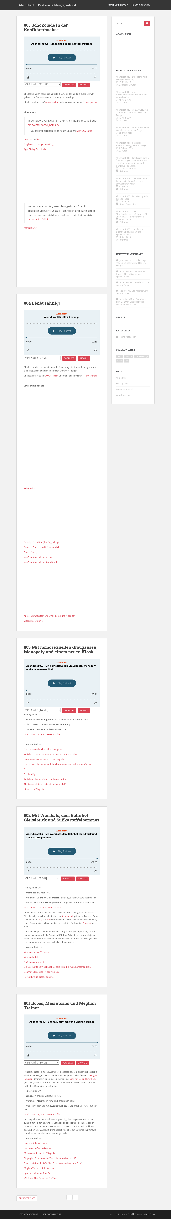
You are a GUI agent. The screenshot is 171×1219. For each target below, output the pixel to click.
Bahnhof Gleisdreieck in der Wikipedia (41, 971)
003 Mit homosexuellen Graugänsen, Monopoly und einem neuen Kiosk (60, 649)
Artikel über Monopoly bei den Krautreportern (45, 779)
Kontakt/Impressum (141, 5)
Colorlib (131, 1214)
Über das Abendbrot (118, 5)
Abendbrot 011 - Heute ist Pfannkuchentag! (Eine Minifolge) (131, 144)
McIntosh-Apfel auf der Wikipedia (39, 1153)
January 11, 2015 (38, 219)
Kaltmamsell (67, 916)
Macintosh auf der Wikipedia (37, 1148)
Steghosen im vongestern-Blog (38, 144)
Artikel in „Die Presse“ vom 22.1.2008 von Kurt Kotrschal (50, 754)
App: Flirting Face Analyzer (36, 149)
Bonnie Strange (31, 552)
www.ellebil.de (51, 102)
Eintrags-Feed (122, 383)
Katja (122, 299)
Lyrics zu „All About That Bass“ (38, 1173)
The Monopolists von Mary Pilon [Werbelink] (45, 784)
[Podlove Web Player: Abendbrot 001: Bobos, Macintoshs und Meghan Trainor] (62, 1036)
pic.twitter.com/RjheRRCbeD (44, 125)
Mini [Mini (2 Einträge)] (126, 360)
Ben (39, 139)
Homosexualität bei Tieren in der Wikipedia (44, 759)
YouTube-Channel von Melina (38, 557)
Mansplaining (30, 227)
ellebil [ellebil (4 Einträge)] (119, 360)
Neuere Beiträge (27, 1198)
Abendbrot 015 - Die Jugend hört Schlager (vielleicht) (131, 78)
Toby (39, 919)
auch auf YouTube (72, 1163)
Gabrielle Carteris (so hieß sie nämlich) (42, 547)
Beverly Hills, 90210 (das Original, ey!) (41, 542)
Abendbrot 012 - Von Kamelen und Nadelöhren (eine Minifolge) (132, 129)
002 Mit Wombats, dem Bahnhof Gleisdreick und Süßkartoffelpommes (61, 818)
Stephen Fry (29, 774)
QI (25, 769)
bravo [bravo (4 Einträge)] (119, 356)
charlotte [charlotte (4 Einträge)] (128, 356)
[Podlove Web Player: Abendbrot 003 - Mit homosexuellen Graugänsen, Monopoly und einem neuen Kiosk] (62, 683)
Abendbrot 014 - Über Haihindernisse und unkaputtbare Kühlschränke (131, 95)
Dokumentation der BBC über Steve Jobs (43, 1163)
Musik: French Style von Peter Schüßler (42, 734)
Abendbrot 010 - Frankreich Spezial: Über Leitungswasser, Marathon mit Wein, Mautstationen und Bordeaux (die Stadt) (133, 162)
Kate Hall (28, 139)
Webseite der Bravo (33, 620)
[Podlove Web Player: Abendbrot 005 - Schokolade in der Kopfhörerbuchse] (62, 59)
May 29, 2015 (84, 131)
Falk (49, 919)
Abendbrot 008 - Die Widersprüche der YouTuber (132, 197)
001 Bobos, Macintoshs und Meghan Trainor (60, 1005)
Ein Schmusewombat (34, 962)
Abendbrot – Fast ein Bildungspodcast (47, 5)
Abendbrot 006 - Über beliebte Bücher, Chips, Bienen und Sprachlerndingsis (130, 232)
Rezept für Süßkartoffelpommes (39, 976)
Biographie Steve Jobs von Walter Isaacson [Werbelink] (50, 1158)
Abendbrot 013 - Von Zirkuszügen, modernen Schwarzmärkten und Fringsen (132, 112)
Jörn (121, 260)
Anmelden (121, 377)
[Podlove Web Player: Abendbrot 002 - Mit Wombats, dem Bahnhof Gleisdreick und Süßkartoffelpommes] (62, 851)
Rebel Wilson (30, 488)
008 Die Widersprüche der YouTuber (132, 283)
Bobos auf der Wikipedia (35, 1143)
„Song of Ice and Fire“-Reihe (83, 1079)
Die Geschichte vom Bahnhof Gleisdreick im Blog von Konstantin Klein (57, 966)
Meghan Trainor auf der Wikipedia (40, 1168)
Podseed (87, 923)
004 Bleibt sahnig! (42, 303)
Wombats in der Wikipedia (36, 952)
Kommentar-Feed (124, 389)
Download (69, 84)
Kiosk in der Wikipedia (34, 789)
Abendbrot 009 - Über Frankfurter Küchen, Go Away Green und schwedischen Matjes (132, 181)
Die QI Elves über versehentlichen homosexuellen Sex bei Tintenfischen (58, 764)
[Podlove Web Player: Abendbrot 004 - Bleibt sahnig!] (62, 332)
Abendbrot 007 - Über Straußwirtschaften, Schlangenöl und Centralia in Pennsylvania (131, 214)
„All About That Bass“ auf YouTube (40, 1178)
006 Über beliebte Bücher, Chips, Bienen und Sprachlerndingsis (130, 274)
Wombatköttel (31, 957)
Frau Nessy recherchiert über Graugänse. (43, 749)
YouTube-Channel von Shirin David (40, 562)
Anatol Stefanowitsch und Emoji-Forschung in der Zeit (49, 615)
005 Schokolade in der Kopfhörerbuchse (46, 27)
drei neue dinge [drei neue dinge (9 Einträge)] (141, 356)
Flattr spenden (91, 102)
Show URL (83, 84)
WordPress (150, 1214)
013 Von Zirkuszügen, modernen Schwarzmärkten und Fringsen (132, 263)
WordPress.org (123, 395)
